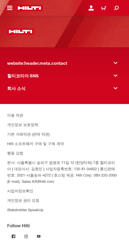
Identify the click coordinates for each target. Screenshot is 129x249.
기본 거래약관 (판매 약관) (28, 134)
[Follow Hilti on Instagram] (26, 236)
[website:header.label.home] (29, 8)
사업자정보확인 (20, 191)
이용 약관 (15, 115)
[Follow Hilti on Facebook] (13, 236)
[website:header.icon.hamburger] (9, 8)
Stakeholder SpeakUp (25, 209)
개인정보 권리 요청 (23, 200)
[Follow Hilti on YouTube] (38, 236)
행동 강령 (15, 153)
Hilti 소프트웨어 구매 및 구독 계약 (35, 143)
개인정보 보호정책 (22, 124)
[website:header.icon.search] (116, 8)
